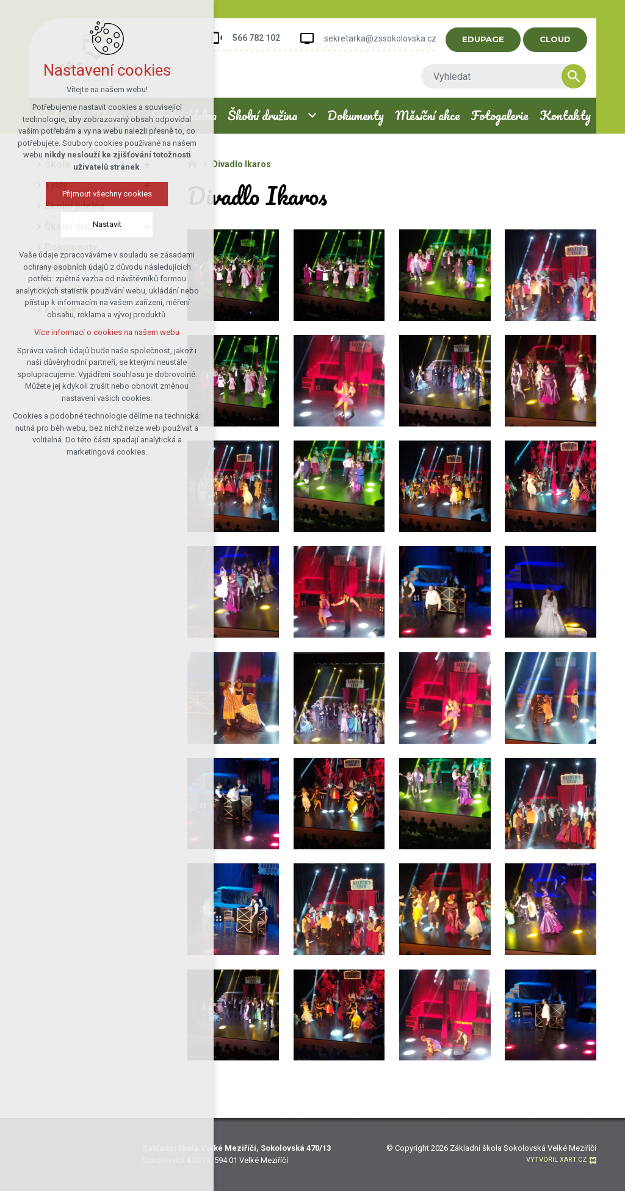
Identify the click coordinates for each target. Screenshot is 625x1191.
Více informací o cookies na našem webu (106, 332)
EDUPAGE (493, 39)
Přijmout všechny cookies (107, 193)
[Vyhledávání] (583, 76)
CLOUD (564, 39)
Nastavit (107, 224)
